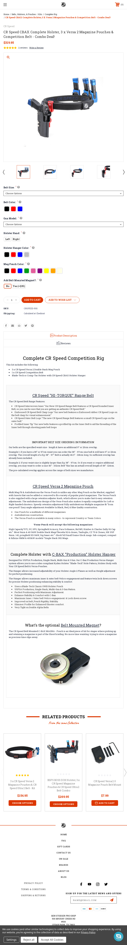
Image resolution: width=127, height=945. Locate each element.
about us (63, 871)
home (63, 834)
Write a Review (36, 47)
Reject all (28, 940)
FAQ (63, 840)
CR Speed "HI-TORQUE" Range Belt (63, 395)
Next (123, 172)
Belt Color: (12, 202)
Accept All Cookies (52, 940)
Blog (63, 877)
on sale (63, 858)
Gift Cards (63, 846)
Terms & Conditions (33, 889)
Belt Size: (11, 187)
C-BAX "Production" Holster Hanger (84, 554)
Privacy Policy (33, 883)
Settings (11, 940)
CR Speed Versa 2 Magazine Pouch (63, 486)
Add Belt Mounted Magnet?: (22, 280)
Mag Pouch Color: (16, 264)
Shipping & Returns (33, 895)
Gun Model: (12, 218)
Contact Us (63, 852)
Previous (3, 172)
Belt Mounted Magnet (80, 625)
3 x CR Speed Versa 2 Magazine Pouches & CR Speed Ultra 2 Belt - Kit (22, 785)
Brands (63, 865)
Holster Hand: (14, 233)
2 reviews (23, 47)
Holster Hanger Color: (18, 247)
